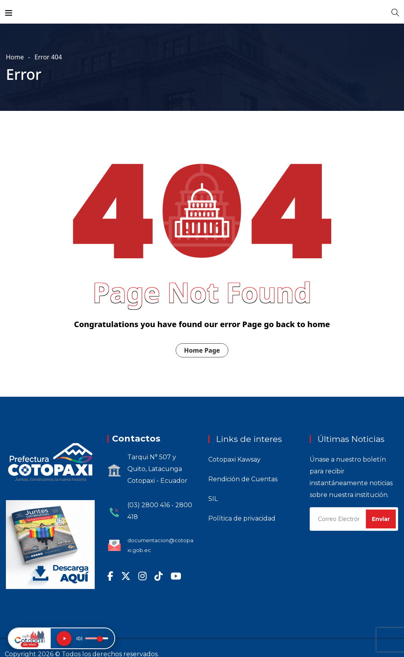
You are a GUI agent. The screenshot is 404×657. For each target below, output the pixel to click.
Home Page (202, 350)
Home (15, 57)
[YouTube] (176, 576)
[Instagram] (142, 576)
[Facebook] (110, 576)
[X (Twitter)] (125, 576)
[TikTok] (158, 576)
